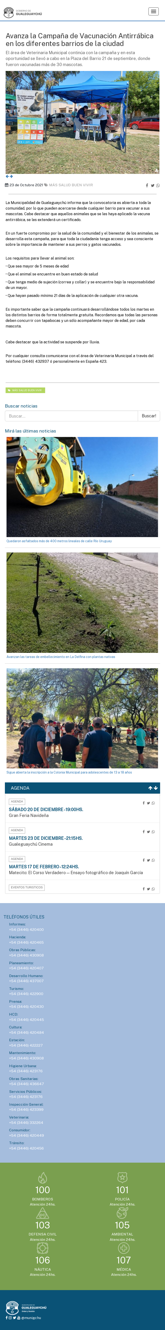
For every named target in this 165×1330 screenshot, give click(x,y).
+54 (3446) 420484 (26, 1032)
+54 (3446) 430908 (26, 955)
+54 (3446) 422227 (26, 1045)
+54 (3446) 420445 (26, 1019)
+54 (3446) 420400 (26, 929)
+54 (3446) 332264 (26, 1122)
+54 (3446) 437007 (26, 981)
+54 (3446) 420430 (26, 1006)
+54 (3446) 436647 (26, 1084)
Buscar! (149, 415)
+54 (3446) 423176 (26, 1071)
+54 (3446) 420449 (26, 1135)
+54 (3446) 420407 (26, 968)
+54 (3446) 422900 (26, 994)
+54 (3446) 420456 (26, 1148)
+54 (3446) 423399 (26, 1109)
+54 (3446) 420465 (26, 942)
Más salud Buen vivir (68, 185)
